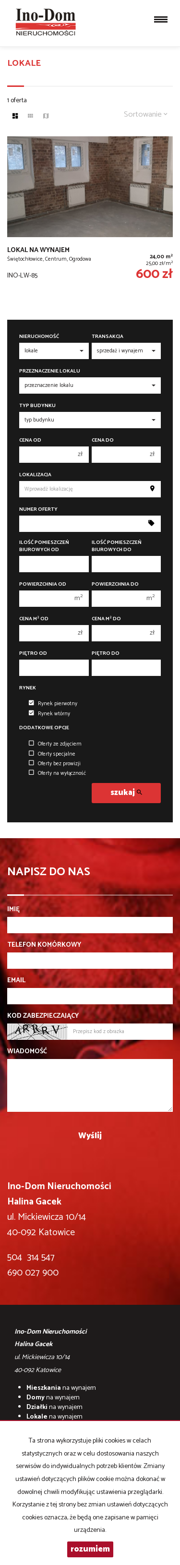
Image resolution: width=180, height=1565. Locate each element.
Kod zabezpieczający (43, 1016)
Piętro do (106, 653)
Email (16, 981)
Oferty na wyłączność (57, 773)
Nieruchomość (39, 336)
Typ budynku (37, 405)
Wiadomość (27, 1052)
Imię (13, 910)
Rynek (27, 688)
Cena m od (33, 619)
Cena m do (106, 619)
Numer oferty (38, 509)
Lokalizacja (35, 475)
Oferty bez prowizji (55, 763)
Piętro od (33, 653)
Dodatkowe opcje (44, 728)
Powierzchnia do (115, 584)
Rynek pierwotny (53, 703)
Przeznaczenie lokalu (49, 371)
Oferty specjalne (52, 754)
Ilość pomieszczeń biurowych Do (117, 546)
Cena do (103, 440)
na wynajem (61, 1388)
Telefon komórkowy (44, 945)
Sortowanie (146, 114)
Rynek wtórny (49, 714)
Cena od (30, 440)
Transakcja (107, 336)
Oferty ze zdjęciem (55, 744)
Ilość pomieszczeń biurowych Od (44, 546)
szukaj (126, 792)
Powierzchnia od (42, 584)
